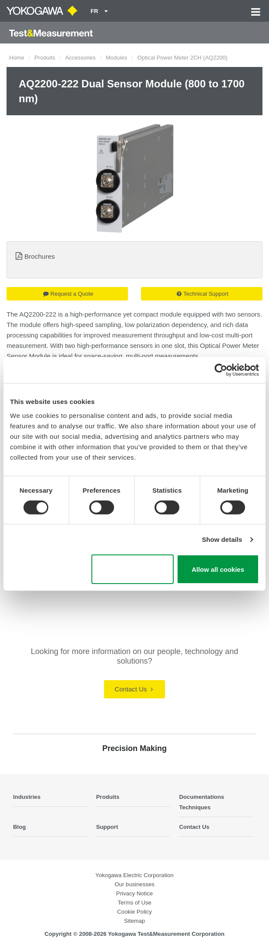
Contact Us (133, 689)
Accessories (80, 57)
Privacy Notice (134, 893)
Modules (116, 57)
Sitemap (134, 921)
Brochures (39, 256)
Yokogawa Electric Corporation (134, 875)
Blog (19, 827)
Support (107, 827)
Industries (26, 797)
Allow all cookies (218, 569)
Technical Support (202, 293)
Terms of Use (134, 902)
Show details (222, 539)
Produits (44, 57)
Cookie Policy (134, 911)
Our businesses (134, 884)
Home (16, 57)
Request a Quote (68, 293)
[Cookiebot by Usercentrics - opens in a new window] (221, 370)
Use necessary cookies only (132, 569)
